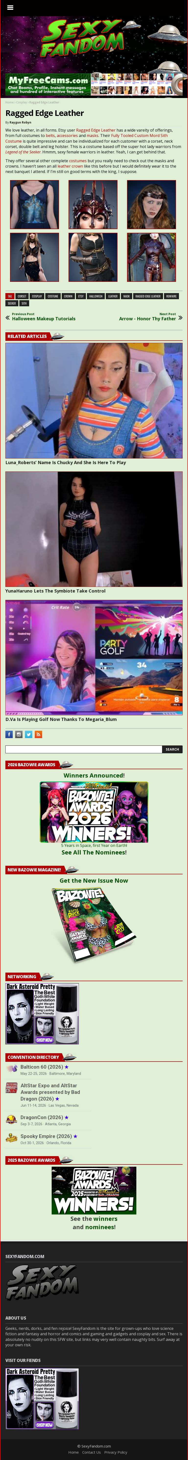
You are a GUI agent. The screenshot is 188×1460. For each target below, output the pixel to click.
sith (24, 303)
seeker (12, 303)
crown (68, 296)
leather (113, 296)
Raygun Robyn (20, 122)
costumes (78, 160)
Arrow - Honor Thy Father (147, 316)
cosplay (37, 296)
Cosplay (21, 102)
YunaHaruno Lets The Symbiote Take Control (55, 591)
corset (22, 296)
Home (9, 102)
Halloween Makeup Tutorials (43, 316)
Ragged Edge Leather (96, 130)
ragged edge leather (148, 296)
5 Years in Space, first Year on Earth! (94, 845)
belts (50, 135)
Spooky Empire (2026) (49, 1136)
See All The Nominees (93, 852)
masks (92, 135)
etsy (80, 296)
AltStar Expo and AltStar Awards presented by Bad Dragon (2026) (50, 1092)
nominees (99, 1227)
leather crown (70, 166)
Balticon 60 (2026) (45, 1067)
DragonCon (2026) (45, 1117)
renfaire (171, 296)
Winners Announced (93, 775)
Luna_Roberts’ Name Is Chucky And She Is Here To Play (65, 462)
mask (126, 296)
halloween (95, 296)
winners (106, 1218)
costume (53, 296)
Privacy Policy (115, 1452)
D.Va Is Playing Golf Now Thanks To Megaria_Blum (61, 719)
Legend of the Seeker (23, 152)
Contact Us (91, 1452)
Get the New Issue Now (94, 880)
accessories (68, 135)
